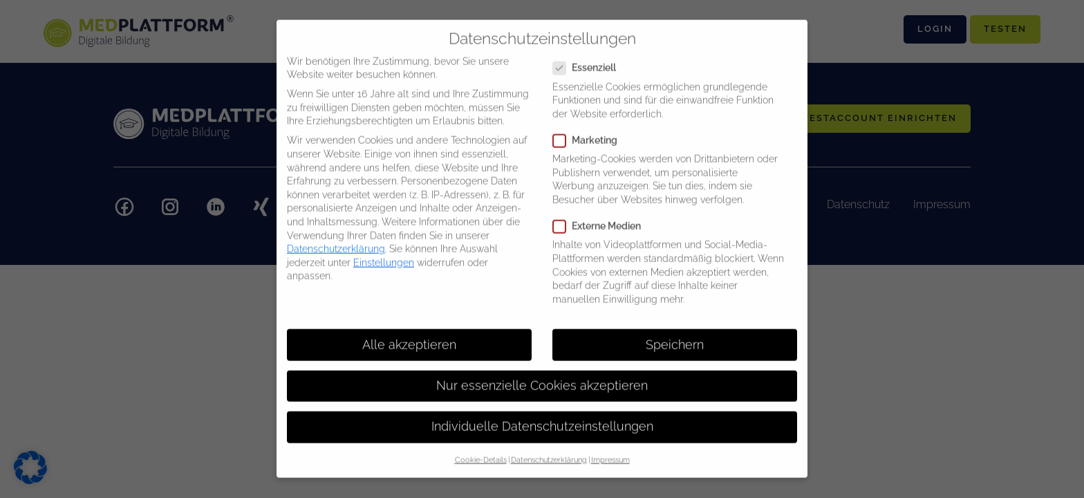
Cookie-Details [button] (481, 451)
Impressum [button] (610, 451)
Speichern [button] (675, 335)
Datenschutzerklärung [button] (549, 451)
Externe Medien (601, 217)
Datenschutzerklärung (336, 240)
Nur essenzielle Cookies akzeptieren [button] (542, 376)
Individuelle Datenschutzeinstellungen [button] (542, 417)
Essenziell (588, 59)
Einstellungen (383, 253)
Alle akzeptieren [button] (409, 335)
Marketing (589, 131)
